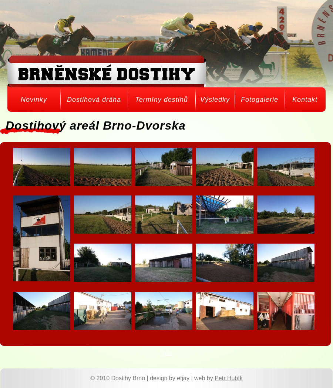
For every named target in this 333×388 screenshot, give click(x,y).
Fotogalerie (259, 99)
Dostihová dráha (94, 99)
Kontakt (304, 99)
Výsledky (215, 99)
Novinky (34, 99)
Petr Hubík (229, 378)
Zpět (166, 353)
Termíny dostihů (161, 99)
